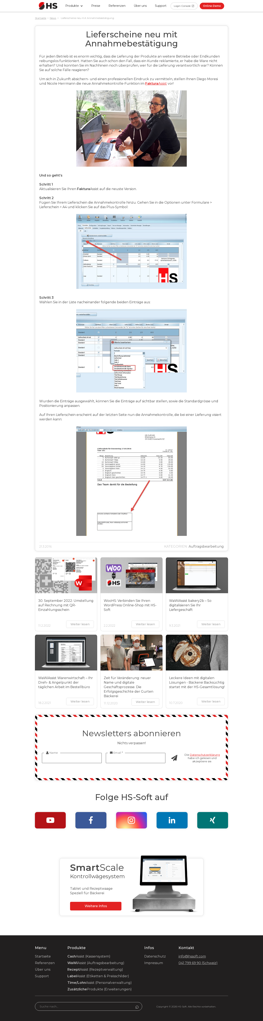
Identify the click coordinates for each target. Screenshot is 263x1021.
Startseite (40, 18)
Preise (95, 6)
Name (52, 752)
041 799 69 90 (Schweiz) (198, 963)
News (53, 18)
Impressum (153, 963)
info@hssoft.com (192, 956)
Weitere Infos (96, 906)
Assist (156, 83)
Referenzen (117, 6)
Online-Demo (212, 5)
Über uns (140, 6)
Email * (116, 752)
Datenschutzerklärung (205, 754)
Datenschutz (155, 956)
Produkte (99, 989)
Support (42, 976)
